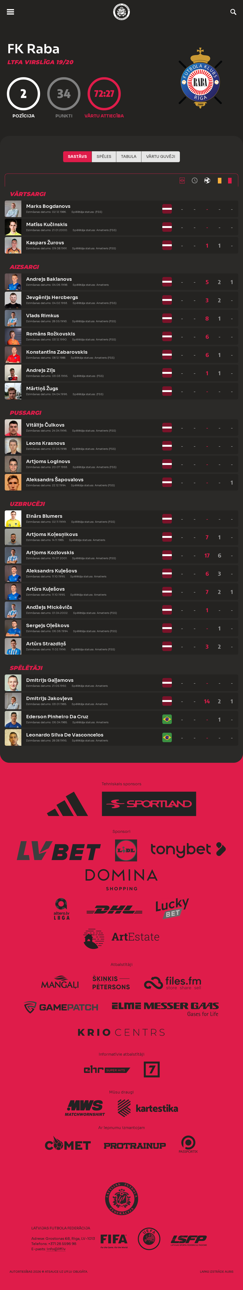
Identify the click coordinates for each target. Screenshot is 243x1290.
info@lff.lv (56, 1249)
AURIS (229, 1271)
